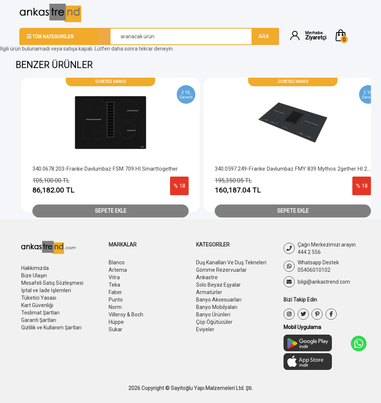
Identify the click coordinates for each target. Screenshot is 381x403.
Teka (114, 285)
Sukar (115, 329)
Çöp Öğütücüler (214, 322)
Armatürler (209, 292)
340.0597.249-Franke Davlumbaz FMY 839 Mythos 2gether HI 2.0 (293, 168)
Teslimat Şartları (40, 313)
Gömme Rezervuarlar (221, 270)
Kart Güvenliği (37, 305)
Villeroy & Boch (126, 314)
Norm (115, 307)
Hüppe (116, 322)
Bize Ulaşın (34, 275)
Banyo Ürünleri (213, 314)
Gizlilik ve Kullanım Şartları (51, 328)
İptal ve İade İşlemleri (46, 290)
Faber (115, 292)
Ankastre (207, 277)
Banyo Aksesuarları (218, 300)
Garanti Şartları (38, 320)
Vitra (114, 277)
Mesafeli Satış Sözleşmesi (52, 283)
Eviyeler (205, 329)
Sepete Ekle (111, 211)
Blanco (117, 262)
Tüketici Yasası (38, 298)
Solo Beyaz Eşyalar (218, 285)
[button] (348, 35)
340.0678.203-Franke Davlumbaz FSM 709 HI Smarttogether (105, 168)
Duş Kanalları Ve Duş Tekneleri (231, 262)
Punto (116, 300)
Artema (118, 270)
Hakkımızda (35, 268)
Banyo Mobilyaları (216, 307)
